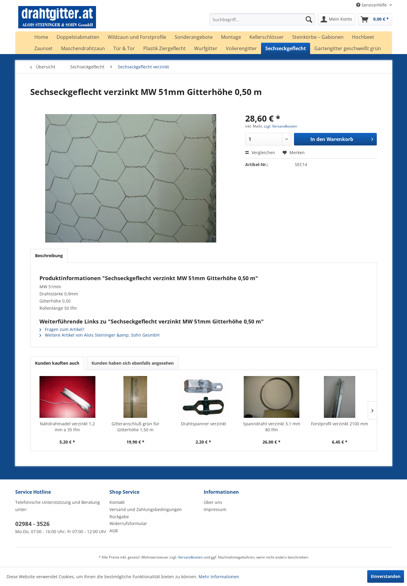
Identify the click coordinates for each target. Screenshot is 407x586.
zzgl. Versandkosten (280, 126)
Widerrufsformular (128, 523)
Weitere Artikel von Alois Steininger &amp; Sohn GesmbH (99, 335)
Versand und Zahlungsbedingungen (145, 509)
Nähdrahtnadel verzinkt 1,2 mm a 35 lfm (67, 426)
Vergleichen (260, 152)
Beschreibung (49, 255)
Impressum (215, 509)
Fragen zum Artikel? (61, 329)
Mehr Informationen (219, 576)
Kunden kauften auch (57, 363)
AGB (113, 530)
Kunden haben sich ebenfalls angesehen (133, 363)
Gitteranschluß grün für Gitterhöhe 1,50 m (135, 426)
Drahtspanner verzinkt (203, 424)
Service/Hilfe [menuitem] (372, 5)
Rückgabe (119, 516)
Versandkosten (190, 557)
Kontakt (117, 502)
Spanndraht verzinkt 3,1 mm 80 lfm (271, 426)
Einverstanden (385, 576)
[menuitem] (262, 19)
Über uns (213, 502)
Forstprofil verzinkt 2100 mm (339, 424)
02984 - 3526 (32, 524)
